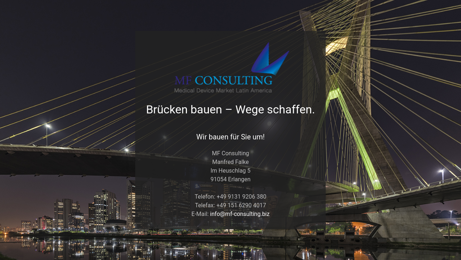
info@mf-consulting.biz (239, 213)
